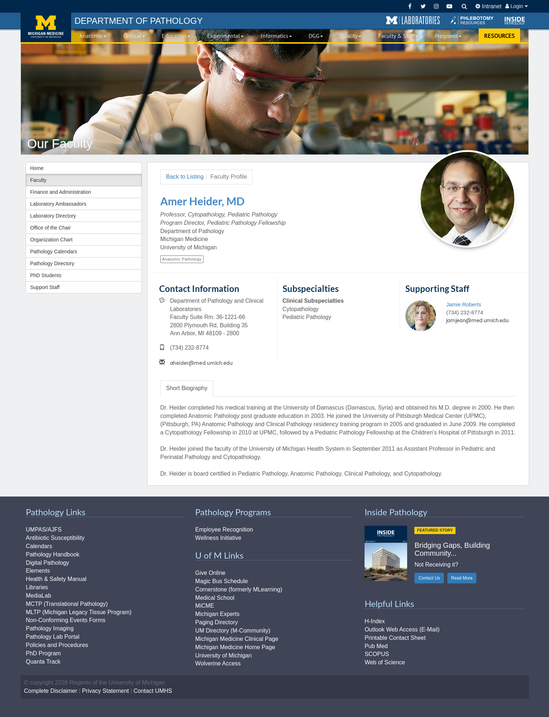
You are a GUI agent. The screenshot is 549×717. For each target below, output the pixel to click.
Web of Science (385, 662)
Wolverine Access (218, 663)
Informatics (276, 35)
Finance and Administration (60, 192)
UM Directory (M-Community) (232, 631)
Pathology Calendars (53, 251)
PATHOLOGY (139, 21)
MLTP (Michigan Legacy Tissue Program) (79, 612)
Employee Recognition (224, 529)
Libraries (37, 587)
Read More (461, 578)
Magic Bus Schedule (221, 581)
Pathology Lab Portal (53, 637)
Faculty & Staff (398, 35)
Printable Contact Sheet (395, 638)
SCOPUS (377, 654)
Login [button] (516, 6)
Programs (448, 35)
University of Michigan (223, 655)
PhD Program (43, 653)
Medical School (215, 598)
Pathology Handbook (53, 554)
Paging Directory (216, 622)
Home (37, 168)
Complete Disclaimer (51, 691)
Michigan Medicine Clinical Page (236, 639)
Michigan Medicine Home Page (235, 647)
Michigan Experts (217, 614)
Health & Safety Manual (56, 579)
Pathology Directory (52, 263)
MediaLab (38, 596)
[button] (413, 20)
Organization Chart (51, 239)
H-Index (375, 621)
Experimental (225, 35)
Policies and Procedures (57, 645)
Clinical (134, 35)
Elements (38, 571)
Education (176, 35)
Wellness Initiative (218, 538)
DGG (316, 35)
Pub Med (376, 646)
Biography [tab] (187, 388)
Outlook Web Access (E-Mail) (402, 629)
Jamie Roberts (463, 304)
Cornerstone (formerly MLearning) (238, 589)
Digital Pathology (47, 563)
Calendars (39, 546)
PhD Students (45, 275)
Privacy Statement (105, 691)
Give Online (210, 573)
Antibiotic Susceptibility (55, 538)
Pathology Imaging (50, 628)
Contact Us (429, 578)
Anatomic (92, 35)
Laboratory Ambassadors (58, 204)
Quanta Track (43, 662)
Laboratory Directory (53, 216)
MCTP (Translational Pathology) (67, 604)
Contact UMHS (153, 691)
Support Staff (45, 287)
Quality (350, 35)
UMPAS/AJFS (44, 529)
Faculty (38, 180)
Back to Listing (185, 177)
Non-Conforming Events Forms (66, 620)
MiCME (204, 606)
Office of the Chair (50, 228)
